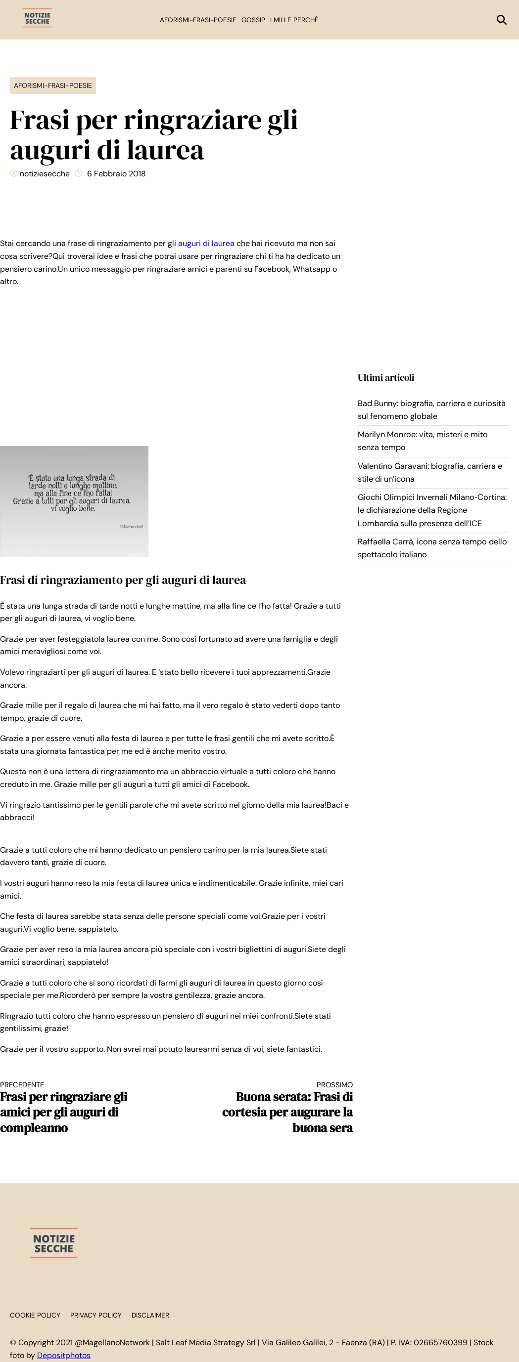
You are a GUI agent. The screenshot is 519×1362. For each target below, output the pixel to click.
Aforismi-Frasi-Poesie (198, 20)
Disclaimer (150, 1315)
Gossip (253, 20)
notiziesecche (45, 173)
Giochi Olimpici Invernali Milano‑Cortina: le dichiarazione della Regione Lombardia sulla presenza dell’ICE (432, 510)
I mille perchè (294, 20)
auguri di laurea (206, 243)
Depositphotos (64, 1355)
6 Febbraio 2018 (116, 173)
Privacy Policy (96, 1315)
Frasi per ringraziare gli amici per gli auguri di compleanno (79, 1108)
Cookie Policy (35, 1315)
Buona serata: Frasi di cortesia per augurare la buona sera (273, 1108)
